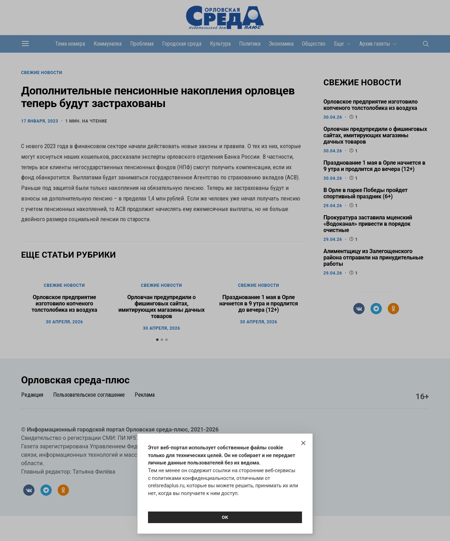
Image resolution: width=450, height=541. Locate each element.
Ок (225, 517)
